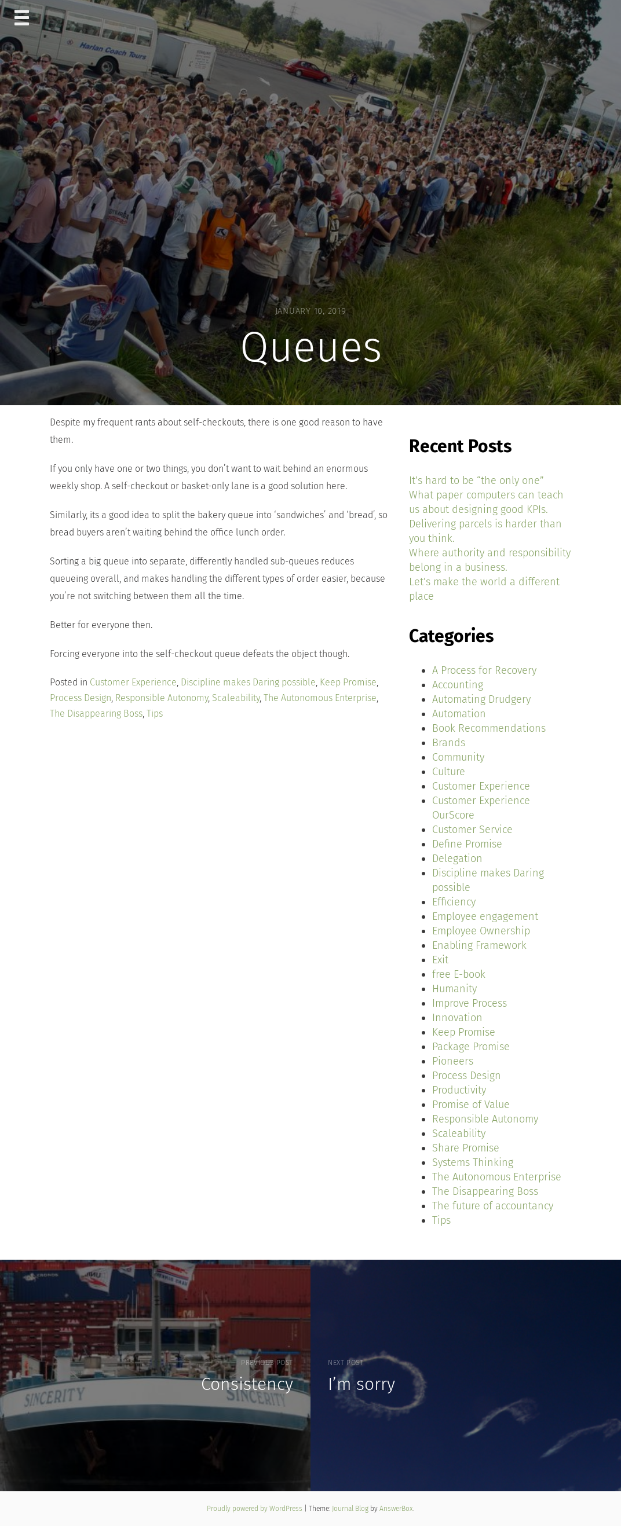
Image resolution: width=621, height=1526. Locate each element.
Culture (448, 771)
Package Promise (471, 1046)
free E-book (458, 974)
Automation (459, 713)
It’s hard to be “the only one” (476, 480)
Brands (448, 742)
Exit (440, 959)
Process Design (80, 697)
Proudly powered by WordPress (255, 1509)
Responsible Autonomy (161, 697)
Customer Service (472, 829)
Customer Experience (133, 682)
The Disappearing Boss (96, 713)
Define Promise (467, 844)
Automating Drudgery (481, 699)
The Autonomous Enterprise (320, 697)
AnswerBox (396, 1509)
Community (458, 757)
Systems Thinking (472, 1162)
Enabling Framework (479, 945)
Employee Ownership (481, 931)
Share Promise (465, 1148)
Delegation (457, 858)
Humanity (454, 988)
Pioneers (452, 1061)
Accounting (457, 684)
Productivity (459, 1090)
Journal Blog (351, 1509)
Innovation (457, 1017)
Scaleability (236, 697)
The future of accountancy (492, 1205)
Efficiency (454, 902)
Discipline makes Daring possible (248, 682)
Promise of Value (471, 1104)
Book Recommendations (489, 728)
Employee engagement (485, 916)
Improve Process (469, 1003)
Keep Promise (348, 682)
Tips (155, 713)
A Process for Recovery (484, 670)
